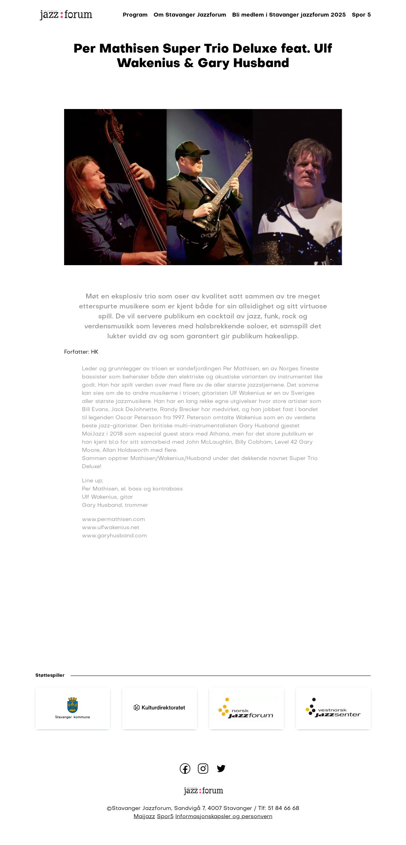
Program (135, 15)
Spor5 (165, 816)
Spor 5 (361, 15)
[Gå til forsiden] (65, 15)
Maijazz (144, 816)
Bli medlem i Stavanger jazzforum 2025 (289, 15)
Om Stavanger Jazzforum (190, 15)
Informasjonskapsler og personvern (223, 816)
